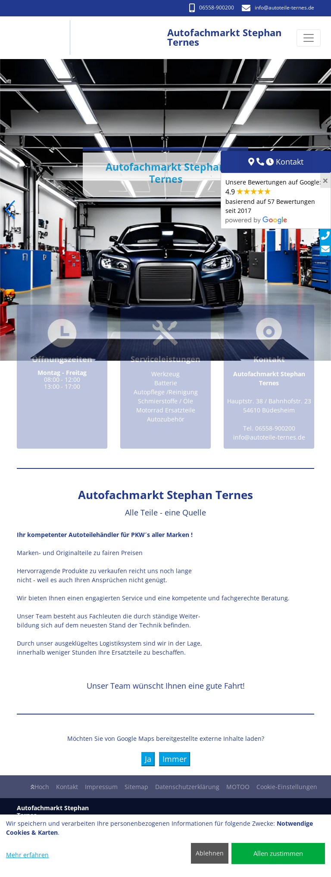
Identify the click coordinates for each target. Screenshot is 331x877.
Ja (148, 759)
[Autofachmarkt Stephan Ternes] (42, 37)
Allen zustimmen (278, 853)
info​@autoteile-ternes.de (278, 7)
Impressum (101, 787)
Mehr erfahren (27, 855)
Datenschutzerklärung (187, 787)
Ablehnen (210, 853)
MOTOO (238, 787)
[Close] (325, 180)
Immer (174, 759)
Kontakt (67, 787)
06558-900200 (211, 7)
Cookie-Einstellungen (286, 787)
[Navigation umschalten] (309, 38)
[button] (10, 209)
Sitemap (136, 787)
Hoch (40, 787)
